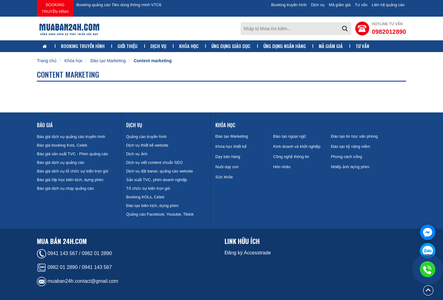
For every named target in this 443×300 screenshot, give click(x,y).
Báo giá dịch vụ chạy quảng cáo (65, 188)
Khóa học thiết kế (230, 146)
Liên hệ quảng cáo (388, 4)
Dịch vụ (318, 4)
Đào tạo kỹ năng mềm (350, 146)
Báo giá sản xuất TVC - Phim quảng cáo (72, 154)
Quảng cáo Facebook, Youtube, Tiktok (160, 214)
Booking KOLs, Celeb (145, 197)
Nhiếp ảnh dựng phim (350, 166)
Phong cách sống (346, 156)
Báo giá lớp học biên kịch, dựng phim (70, 179)
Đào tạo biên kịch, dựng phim (152, 205)
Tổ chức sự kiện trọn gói (148, 188)
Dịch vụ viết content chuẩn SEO (154, 162)
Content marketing (153, 60)
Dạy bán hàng (227, 156)
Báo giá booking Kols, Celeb (62, 145)
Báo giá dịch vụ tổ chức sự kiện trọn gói (72, 171)
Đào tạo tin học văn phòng (354, 136)
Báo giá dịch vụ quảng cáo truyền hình (71, 136)
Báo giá (45, 125)
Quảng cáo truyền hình (146, 136)
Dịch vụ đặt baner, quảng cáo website (159, 171)
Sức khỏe (224, 177)
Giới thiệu (128, 46)
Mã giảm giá (340, 4)
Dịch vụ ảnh (136, 154)
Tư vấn (361, 4)
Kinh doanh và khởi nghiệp (297, 146)
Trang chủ (47, 60)
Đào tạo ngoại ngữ (289, 136)
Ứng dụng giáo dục (230, 46)
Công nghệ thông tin (291, 156)
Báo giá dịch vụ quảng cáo (60, 162)
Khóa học (189, 46)
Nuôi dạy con (227, 166)
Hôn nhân (281, 166)
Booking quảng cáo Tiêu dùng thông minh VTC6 (119, 4)
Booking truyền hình (55, 8)
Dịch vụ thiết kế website (147, 145)
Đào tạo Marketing (108, 60)
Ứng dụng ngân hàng (284, 46)
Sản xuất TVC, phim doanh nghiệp (156, 179)
